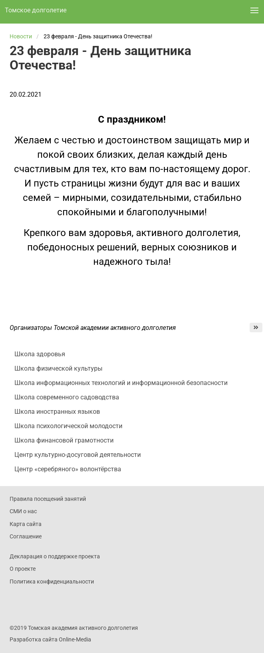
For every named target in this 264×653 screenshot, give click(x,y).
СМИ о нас (23, 511)
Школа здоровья (39, 354)
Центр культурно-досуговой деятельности (77, 454)
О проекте (23, 569)
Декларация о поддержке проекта (55, 556)
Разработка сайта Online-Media (50, 639)
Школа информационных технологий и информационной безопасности (121, 383)
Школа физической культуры (58, 368)
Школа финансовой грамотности (64, 440)
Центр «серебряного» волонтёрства (67, 469)
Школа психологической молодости (68, 426)
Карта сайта (26, 524)
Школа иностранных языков (57, 411)
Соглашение (26, 536)
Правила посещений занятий (48, 499)
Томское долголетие (35, 10)
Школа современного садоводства (66, 397)
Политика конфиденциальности (52, 581)
